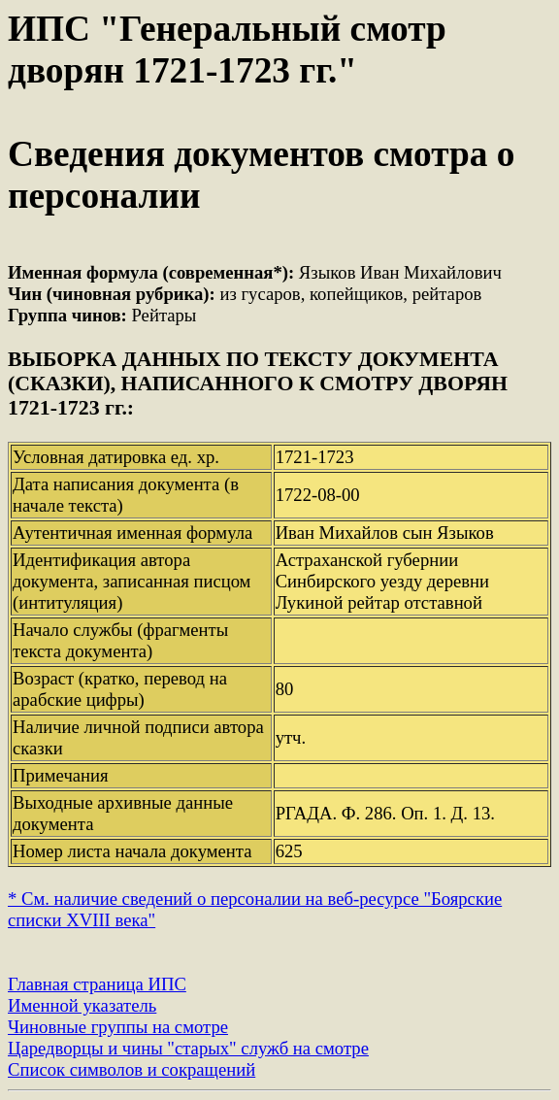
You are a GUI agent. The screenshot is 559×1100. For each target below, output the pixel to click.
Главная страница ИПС (97, 984)
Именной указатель (82, 1005)
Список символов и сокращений (131, 1069)
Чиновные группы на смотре (118, 1027)
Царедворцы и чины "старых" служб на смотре (188, 1048)
